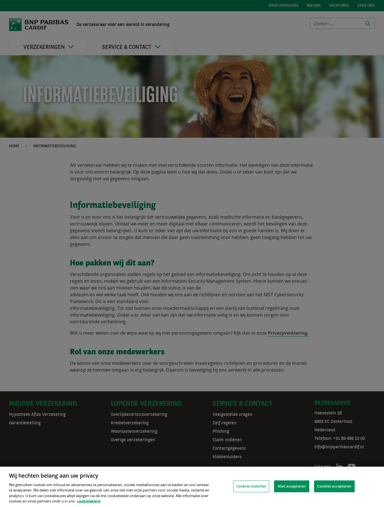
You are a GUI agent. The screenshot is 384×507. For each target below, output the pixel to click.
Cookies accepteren (334, 486)
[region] (192, 487)
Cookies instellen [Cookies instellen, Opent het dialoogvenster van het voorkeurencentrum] (251, 486)
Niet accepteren (292, 486)
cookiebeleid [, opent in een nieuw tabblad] (88, 501)
